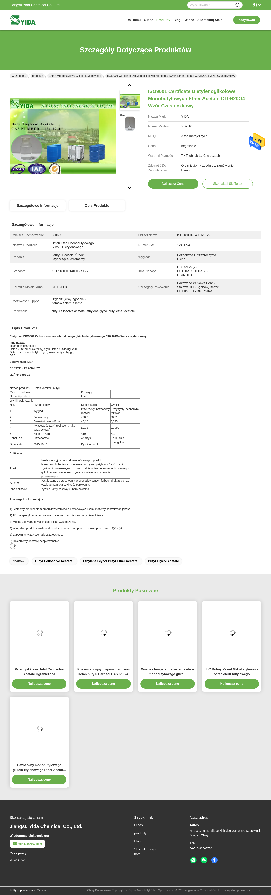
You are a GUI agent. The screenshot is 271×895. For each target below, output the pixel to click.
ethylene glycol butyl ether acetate (110, 561)
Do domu (133, 20)
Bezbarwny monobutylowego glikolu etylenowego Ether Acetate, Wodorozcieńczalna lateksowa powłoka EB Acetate (39, 767)
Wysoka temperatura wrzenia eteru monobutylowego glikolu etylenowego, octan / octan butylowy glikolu (167, 672)
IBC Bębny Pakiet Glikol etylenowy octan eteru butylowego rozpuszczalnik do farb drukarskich (232, 672)
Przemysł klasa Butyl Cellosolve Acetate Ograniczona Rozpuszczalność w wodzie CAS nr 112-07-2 (39, 672)
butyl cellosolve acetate (53, 561)
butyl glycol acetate (163, 561)
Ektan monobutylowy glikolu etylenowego (75, 75)
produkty (163, 20)
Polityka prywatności (22, 890)
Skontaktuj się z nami (212, 20)
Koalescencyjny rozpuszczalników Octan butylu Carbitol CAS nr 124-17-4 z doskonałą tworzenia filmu (103, 672)
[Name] (237, 5)
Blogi (177, 20)
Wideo (189, 20)
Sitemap (42, 890)
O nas (148, 20)
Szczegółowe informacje (37, 206)
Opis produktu (97, 206)
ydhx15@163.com (27, 844)
